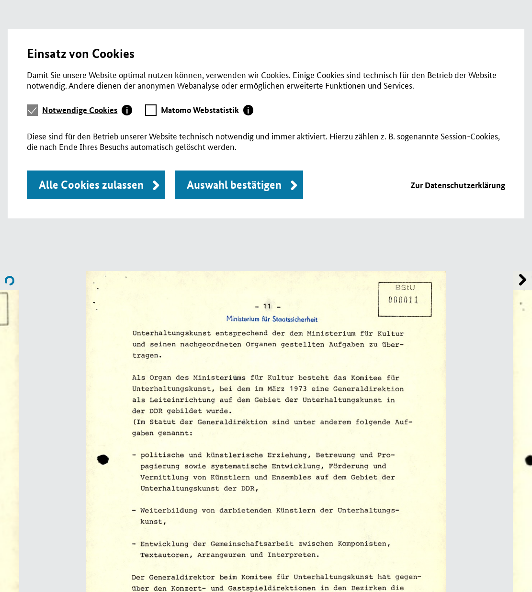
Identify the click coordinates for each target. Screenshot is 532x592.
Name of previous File (522, 280)
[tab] (87, 110)
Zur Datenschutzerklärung (457, 185)
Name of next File (9, 280)
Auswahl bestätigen (234, 185)
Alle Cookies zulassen (91, 185)
